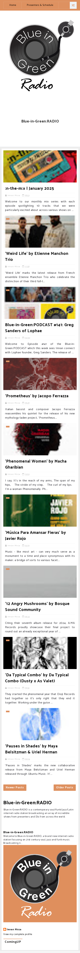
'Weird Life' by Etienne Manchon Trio (36, 256)
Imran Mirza (14, 929)
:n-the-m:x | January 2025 (29, 188)
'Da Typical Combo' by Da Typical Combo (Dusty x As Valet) (37, 678)
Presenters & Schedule (40, 5)
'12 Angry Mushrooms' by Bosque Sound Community (37, 607)
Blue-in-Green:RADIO (27, 803)
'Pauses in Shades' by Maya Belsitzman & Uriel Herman (31, 749)
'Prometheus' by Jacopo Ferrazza (37, 396)
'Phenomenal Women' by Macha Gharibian (36, 464)
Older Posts (64, 787)
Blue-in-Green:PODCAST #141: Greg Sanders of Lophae (39, 328)
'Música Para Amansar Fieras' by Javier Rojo (35, 535)
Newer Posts (15, 787)
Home (12, 5)
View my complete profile (17, 934)
